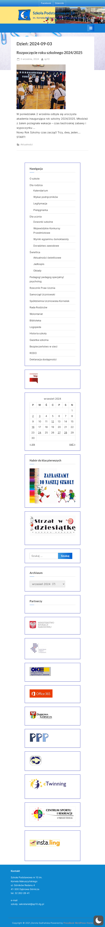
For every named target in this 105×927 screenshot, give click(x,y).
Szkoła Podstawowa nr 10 (54, 13)
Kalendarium (40, 190)
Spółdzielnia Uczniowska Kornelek (49, 301)
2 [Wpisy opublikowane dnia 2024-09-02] (33, 416)
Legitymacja (40, 203)
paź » (72, 444)
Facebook (46, 3)
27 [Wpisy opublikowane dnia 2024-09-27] (59, 432)
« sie (32, 444)
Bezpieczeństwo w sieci (43, 346)
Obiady (37, 270)
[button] (98, 920)
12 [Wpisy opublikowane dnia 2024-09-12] (52, 421)
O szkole (35, 178)
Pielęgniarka (40, 210)
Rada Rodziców (38, 307)
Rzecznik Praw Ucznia (42, 287)
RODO (33, 353)
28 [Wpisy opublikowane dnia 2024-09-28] (65, 432)
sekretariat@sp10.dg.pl (31, 904)
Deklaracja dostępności (43, 359)
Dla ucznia (36, 216)
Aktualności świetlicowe (47, 257)
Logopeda (35, 327)
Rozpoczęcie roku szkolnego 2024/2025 (49, 52)
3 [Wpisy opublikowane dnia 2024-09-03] (40, 416)
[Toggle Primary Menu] (90, 28)
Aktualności (26, 144)
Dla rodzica (36, 185)
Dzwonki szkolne (43, 221)
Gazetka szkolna (39, 340)
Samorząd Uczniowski (42, 294)
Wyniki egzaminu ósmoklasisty (51, 239)
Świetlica (35, 252)
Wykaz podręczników (45, 196)
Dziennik (59, 3)
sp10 (47, 58)
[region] (52, 486)
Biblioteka (35, 320)
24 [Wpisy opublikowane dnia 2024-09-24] (39, 432)
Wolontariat (36, 313)
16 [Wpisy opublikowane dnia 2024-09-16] (33, 427)
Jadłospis (38, 264)
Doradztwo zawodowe (46, 245)
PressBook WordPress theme (78, 923)
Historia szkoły (38, 333)
